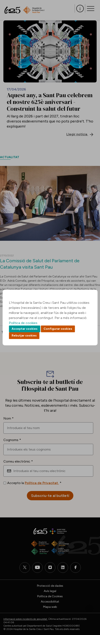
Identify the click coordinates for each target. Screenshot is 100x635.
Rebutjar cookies (24, 335)
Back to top (89, 608)
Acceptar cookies (24, 329)
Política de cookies (23, 323)
